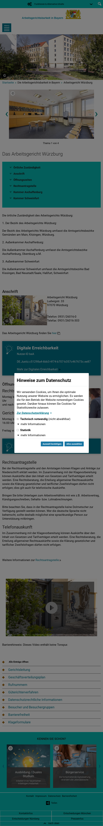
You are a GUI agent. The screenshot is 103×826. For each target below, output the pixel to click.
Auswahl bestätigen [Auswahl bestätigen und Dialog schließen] (52, 444)
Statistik (24, 430)
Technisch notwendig (43, 419)
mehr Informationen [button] (33, 424)
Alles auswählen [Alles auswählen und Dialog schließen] (74, 444)
